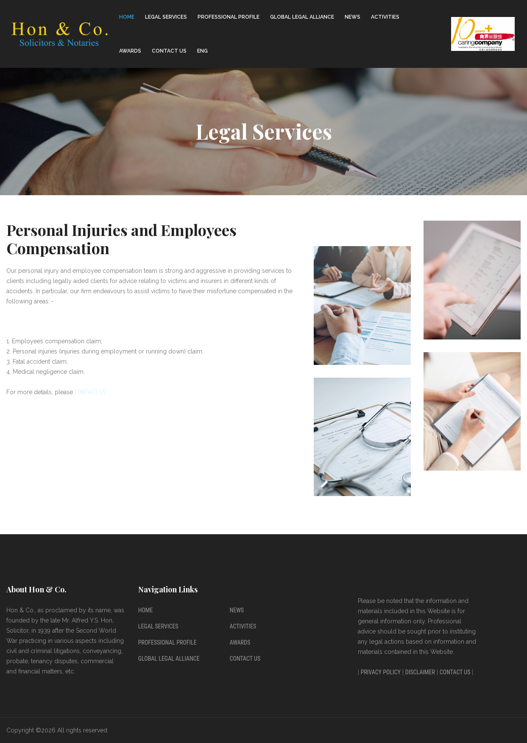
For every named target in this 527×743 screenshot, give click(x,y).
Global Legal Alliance (302, 17)
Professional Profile (167, 642)
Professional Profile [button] (228, 17)
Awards (130, 51)
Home (126, 17)
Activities (385, 17)
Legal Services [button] (166, 17)
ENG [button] (202, 51)
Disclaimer (420, 672)
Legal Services (158, 626)
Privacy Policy (381, 672)
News (352, 17)
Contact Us (169, 51)
